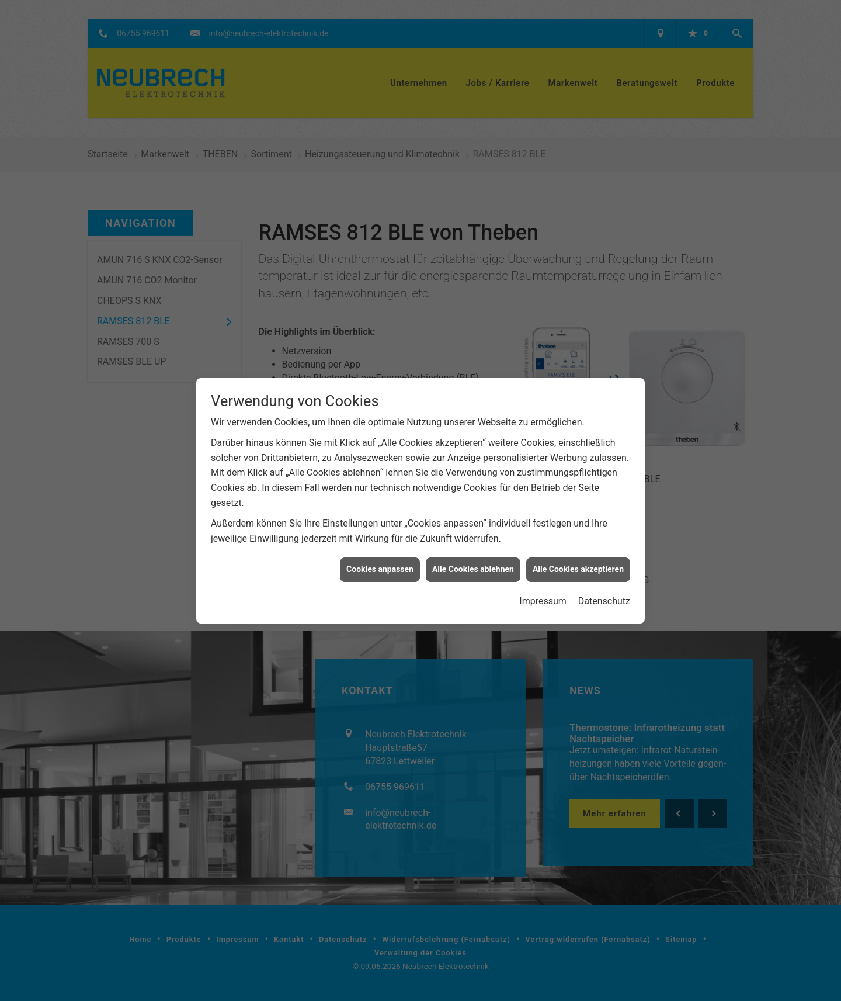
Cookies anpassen (379, 541)
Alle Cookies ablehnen (473, 541)
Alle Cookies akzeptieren (578, 541)
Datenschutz (604, 572)
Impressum (543, 572)
